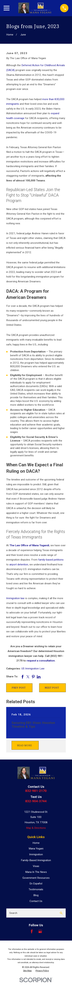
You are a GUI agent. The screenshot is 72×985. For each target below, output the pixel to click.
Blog (36, 895)
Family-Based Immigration (36, 860)
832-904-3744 (36, 801)
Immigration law (15, 598)
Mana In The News (36, 872)
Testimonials (36, 889)
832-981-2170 (36, 791)
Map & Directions (36, 827)
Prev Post (19, 687)
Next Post (52, 687)
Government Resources (36, 877)
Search (13, 913)
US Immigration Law (33, 668)
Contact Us (36, 901)
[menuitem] (27, 970)
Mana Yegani (36, 848)
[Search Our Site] (61, 913)
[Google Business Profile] (40, 931)
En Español (36, 883)
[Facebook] (31, 931)
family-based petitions (51, 559)
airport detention (18, 564)
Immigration (36, 854)
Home (36, 842)
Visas (36, 866)
